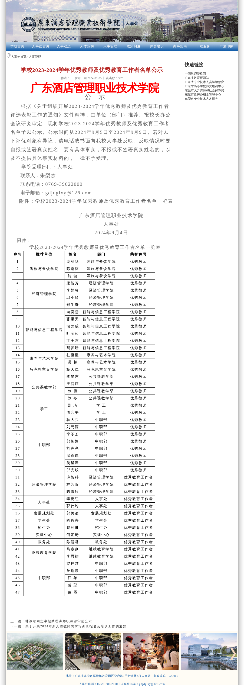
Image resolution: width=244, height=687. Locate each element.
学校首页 (17, 46)
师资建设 (157, 46)
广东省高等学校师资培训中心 (204, 86)
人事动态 (64, 46)
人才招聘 (87, 46)
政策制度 (134, 46)
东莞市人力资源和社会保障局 (204, 90)
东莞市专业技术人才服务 (201, 98)
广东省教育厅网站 (197, 78)
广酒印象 (227, 46)
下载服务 (203, 46)
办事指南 (180, 46)
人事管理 (110, 46)
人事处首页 (40, 46)
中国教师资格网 (195, 73)
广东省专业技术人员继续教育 (204, 82)
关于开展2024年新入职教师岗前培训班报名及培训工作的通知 (76, 626)
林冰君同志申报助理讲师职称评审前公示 (58, 621)
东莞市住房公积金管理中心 (203, 94)
